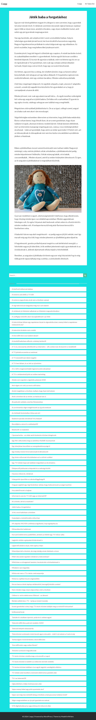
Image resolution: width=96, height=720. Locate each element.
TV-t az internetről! (19, 678)
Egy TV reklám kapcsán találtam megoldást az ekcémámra (33, 463)
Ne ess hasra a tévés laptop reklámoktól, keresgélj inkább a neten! (36, 584)
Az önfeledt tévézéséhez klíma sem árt (26, 413)
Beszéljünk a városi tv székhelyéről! (25, 424)
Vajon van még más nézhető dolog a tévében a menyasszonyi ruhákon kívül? (39, 695)
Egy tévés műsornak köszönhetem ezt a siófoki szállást (32, 457)
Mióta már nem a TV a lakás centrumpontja (28, 573)
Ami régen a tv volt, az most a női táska (26, 385)
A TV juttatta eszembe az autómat (24, 352)
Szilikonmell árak (18, 612)
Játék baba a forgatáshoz (21, 507)
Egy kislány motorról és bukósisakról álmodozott (30, 452)
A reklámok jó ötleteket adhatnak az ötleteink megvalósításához (35, 311)
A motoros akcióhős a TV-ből (23, 294)
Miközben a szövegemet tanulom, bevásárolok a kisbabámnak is (36, 562)
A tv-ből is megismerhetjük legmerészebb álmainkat (31, 369)
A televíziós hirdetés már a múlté (24, 330)
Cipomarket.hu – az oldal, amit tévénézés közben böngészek (34, 435)
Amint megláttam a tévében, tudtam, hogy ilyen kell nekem (33, 391)
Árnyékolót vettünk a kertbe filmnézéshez (27, 402)
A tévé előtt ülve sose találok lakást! (25, 336)
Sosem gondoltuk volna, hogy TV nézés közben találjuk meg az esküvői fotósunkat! (42, 606)
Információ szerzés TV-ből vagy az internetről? (29, 496)
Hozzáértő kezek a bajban (21, 490)
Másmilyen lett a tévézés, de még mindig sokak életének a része (35, 551)
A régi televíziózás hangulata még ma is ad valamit (30, 305)
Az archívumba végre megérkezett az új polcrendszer (31, 407)
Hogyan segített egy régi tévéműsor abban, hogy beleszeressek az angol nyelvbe (41, 485)
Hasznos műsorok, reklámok (22, 474)
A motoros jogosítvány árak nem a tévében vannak (30, 300)
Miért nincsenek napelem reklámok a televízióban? (30, 557)
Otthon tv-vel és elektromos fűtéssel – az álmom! (30, 595)
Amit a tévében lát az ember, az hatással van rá (29, 396)
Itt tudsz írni (89, 4)
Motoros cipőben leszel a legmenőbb (25, 579)
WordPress (48, 716)
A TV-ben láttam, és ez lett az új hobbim (26, 363)
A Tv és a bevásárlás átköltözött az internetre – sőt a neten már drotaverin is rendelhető (44, 347)
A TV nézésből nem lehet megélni (24, 358)
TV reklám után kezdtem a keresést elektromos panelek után (34, 673)
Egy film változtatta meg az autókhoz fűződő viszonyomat (33, 441)
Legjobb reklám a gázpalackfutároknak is (27, 540)
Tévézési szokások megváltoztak (24, 650)
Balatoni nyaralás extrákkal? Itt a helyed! (27, 418)
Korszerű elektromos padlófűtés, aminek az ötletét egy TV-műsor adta (38, 535)
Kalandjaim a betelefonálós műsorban (26, 518)
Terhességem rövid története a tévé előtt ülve (28, 640)
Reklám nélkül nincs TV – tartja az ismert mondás (30, 601)
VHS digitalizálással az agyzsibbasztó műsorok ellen (31, 706)
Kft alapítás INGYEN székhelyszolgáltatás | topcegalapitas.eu (35, 523)
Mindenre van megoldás (21, 568)
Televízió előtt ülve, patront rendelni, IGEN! (28, 623)
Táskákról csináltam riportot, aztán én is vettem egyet (31, 617)
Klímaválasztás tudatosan (21, 529)
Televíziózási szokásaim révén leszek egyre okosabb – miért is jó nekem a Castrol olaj (43, 634)
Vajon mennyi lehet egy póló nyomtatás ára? (28, 689)
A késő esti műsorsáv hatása (22, 289)
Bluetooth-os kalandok (20, 430)
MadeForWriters (67, 716)
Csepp (79, 4)
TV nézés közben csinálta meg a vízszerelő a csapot (31, 656)
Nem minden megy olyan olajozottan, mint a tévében (31, 590)
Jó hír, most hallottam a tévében (23, 512)
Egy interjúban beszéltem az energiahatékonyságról (31, 446)
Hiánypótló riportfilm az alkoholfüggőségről (28, 479)
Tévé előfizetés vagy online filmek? (25, 645)
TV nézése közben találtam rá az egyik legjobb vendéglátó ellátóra (36, 667)
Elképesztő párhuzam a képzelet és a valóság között (31, 468)
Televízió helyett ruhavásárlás (23, 628)
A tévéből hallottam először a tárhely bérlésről (29, 341)
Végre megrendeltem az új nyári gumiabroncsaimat (30, 700)
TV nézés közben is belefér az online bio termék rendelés (33, 662)
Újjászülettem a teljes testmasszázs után (27, 684)
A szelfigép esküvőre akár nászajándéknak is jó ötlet (31, 317)
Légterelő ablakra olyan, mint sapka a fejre (27, 546)
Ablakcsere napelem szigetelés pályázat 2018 (29, 380)
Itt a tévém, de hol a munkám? (23, 501)
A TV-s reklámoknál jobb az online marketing (28, 374)
